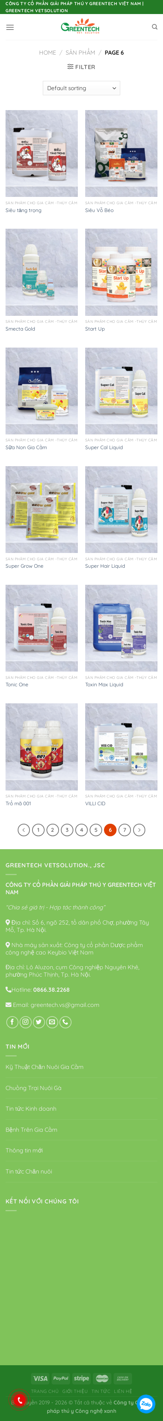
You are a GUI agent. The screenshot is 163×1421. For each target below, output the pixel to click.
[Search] (154, 27)
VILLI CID (95, 803)
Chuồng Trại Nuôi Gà (34, 1088)
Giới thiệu (75, 1391)
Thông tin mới (24, 1150)
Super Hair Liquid (105, 566)
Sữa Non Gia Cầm (26, 447)
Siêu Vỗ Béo (99, 210)
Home (47, 52)
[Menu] (10, 27)
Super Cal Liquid (104, 447)
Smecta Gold (20, 328)
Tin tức (100, 1391)
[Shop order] (81, 88)
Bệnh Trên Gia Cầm (32, 1129)
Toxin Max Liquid (104, 684)
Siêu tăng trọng (24, 210)
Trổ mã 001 (18, 803)
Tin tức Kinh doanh (31, 1108)
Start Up (95, 328)
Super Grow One (25, 566)
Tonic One (17, 684)
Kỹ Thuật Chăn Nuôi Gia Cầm (45, 1066)
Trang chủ (45, 1391)
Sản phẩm (80, 52)
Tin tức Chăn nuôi (29, 1171)
